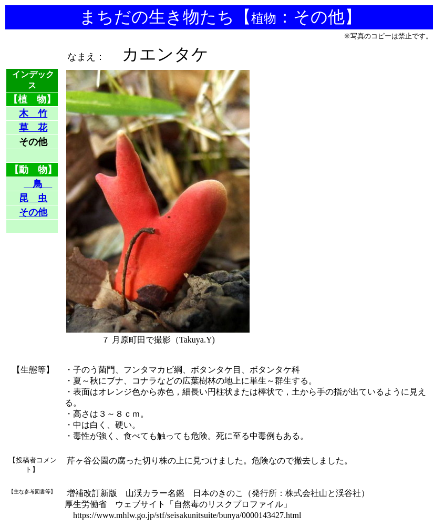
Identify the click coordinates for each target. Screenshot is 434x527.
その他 (33, 212)
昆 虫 (33, 198)
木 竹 (33, 113)
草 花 (33, 127)
